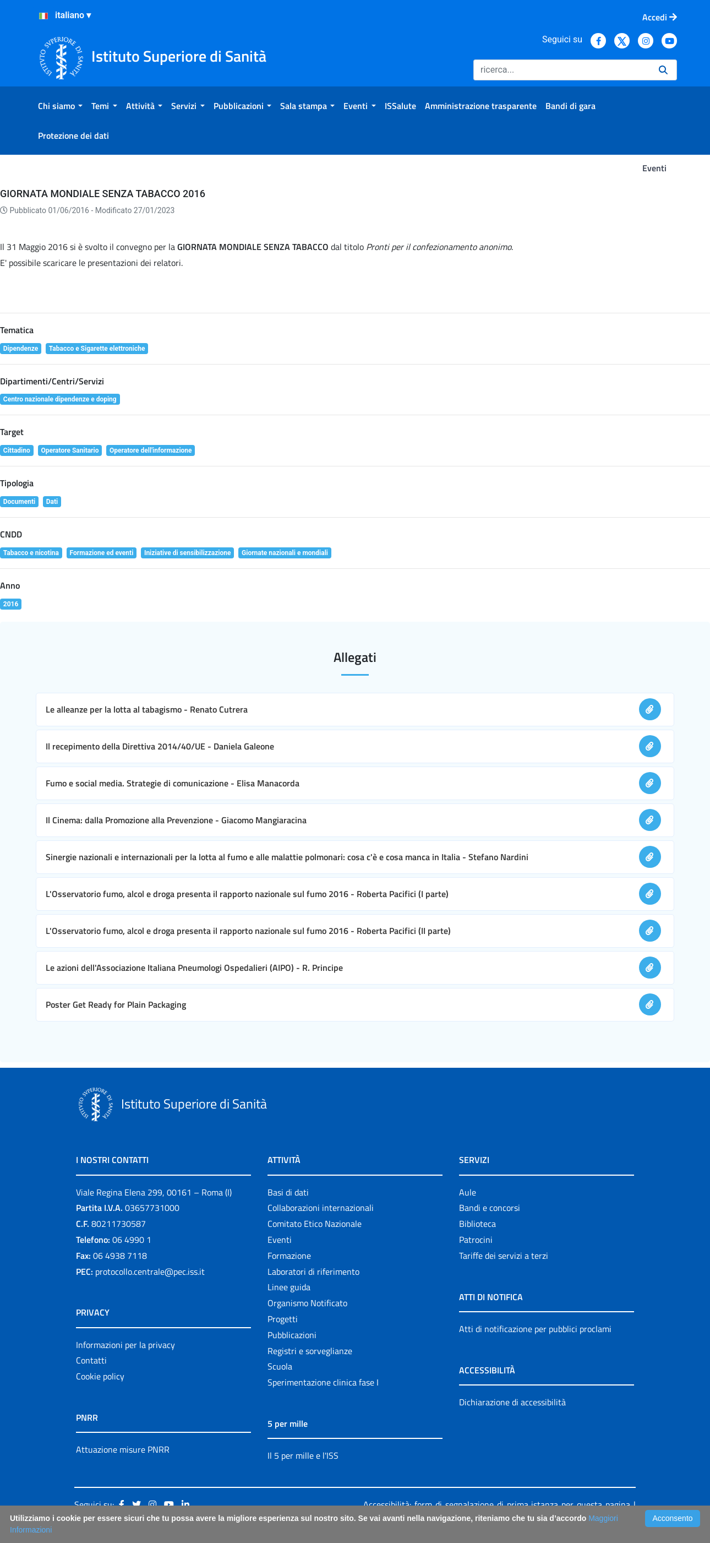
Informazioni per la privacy (125, 1344)
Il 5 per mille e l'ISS (302, 1455)
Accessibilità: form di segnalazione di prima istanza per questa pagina (496, 1504)
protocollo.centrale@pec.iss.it (150, 1271)
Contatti (91, 1360)
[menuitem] (60, 106)
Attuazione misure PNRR (123, 1449)
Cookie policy (100, 1376)
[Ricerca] (561, 69)
